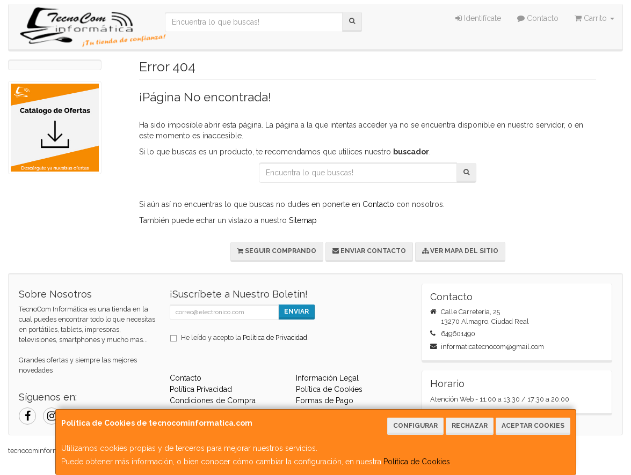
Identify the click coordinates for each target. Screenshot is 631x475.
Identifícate (478, 18)
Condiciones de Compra (213, 400)
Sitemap (303, 220)
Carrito (594, 18)
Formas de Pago (324, 400)
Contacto (538, 18)
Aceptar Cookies (533, 425)
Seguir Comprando (276, 251)
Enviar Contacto (369, 251)
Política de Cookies (416, 461)
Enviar (296, 311)
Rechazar (470, 425)
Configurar (415, 425)
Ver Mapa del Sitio (460, 251)
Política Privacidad (201, 389)
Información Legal (327, 378)
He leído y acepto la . (245, 337)
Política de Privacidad (275, 337)
